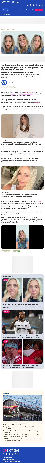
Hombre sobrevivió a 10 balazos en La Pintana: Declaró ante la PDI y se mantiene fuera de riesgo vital (22, 423)
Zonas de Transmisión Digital (11, 461)
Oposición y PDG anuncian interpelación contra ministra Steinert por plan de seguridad (21, 427)
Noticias (3, 27)
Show (5, 280)
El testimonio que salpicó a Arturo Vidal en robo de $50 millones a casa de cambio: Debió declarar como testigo (21, 336)
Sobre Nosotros (7, 457)
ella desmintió (31, 153)
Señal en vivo (39, 9)
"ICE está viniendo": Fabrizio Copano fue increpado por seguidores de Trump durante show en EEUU (22, 439)
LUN (40, 201)
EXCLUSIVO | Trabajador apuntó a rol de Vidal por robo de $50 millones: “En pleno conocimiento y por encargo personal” (21, 435)
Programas (20, 9)
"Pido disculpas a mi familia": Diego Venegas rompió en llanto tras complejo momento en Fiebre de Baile (20, 366)
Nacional (6, 311)
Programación (29, 9)
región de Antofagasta (26, 94)
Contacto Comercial (9, 459)
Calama (12, 94)
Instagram (37, 103)
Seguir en (6, 252)
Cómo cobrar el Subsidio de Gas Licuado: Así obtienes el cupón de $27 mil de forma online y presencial (22, 431)
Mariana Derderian (29, 92)
